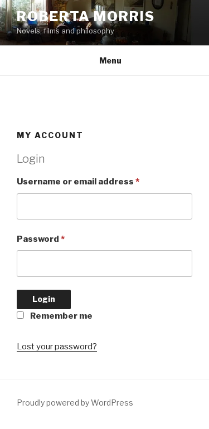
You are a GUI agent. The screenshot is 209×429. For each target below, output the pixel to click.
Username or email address (78, 182)
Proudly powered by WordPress (75, 402)
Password (41, 239)
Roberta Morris (86, 16)
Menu (104, 60)
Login (43, 299)
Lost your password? (57, 347)
